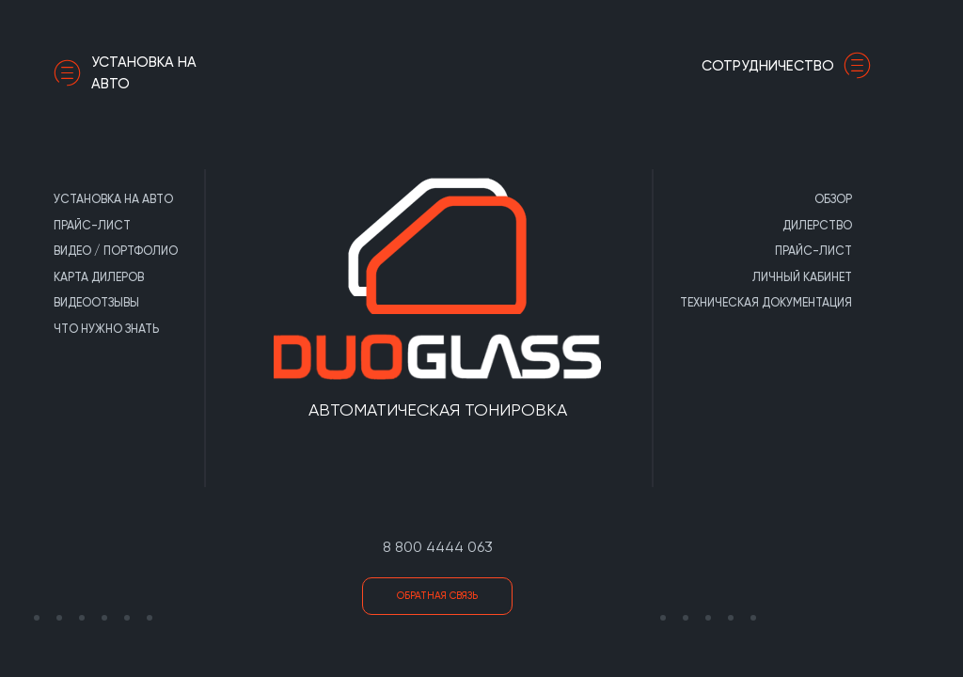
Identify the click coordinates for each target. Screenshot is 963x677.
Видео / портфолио (116, 251)
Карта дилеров (99, 277)
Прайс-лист (92, 225)
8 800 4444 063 (438, 547)
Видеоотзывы (96, 302)
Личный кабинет (802, 277)
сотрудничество (791, 66)
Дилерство (817, 225)
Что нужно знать (106, 329)
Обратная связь (437, 596)
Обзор (833, 199)
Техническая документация (766, 302)
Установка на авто (125, 73)
